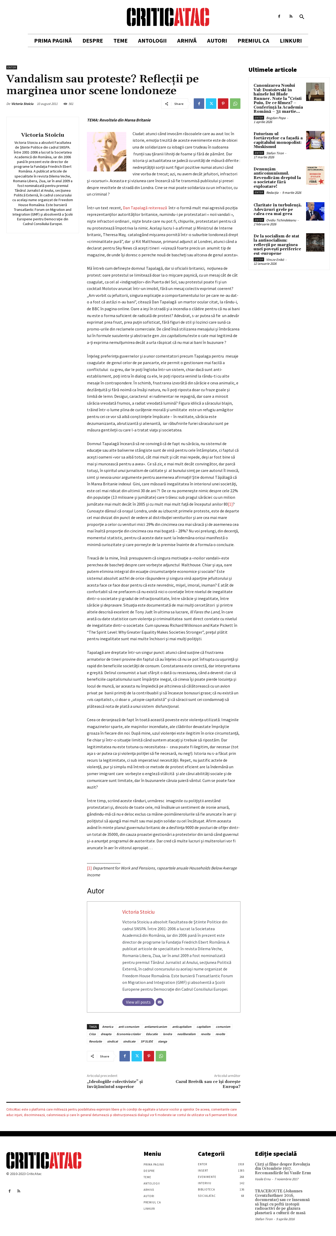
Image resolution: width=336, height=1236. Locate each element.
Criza (92, 1034)
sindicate (129, 1041)
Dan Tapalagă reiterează (146, 207)
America (107, 1027)
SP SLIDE (147, 1041)
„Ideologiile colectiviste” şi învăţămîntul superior (115, 1084)
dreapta (106, 1034)
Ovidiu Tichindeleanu (281, 220)
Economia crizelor (129, 1034)
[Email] (160, 1002)
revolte (220, 1034)
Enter (11, 67)
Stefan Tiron (275, 153)
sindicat (112, 1041)
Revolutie (95, 1041)
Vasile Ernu (263, 1179)
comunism (223, 1027)
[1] (230, 504)
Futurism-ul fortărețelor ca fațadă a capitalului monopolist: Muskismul (278, 140)
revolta (205, 1034)
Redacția (272, 192)
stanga (162, 1041)
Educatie (152, 1034)
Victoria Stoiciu (22, 103)
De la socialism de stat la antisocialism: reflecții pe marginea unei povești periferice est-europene (277, 245)
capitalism (204, 1027)
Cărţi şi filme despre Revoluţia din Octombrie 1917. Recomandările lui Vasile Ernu (283, 1169)
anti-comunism (128, 1027)
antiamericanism (155, 1027)
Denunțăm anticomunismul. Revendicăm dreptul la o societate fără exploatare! (277, 178)
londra (167, 1034)
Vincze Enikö (275, 259)
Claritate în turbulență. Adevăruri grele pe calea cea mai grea (278, 209)
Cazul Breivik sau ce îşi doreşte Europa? (208, 1084)
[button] (302, 17)
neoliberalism (186, 1034)
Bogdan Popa (276, 118)
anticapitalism (181, 1027)
